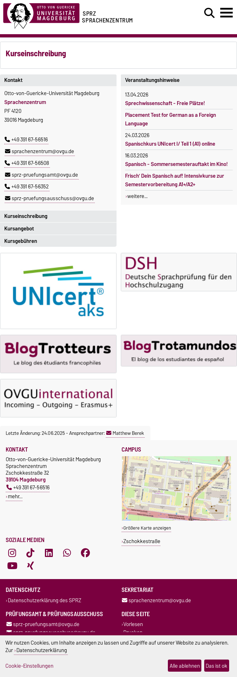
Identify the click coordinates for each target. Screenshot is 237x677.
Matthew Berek (125, 433)
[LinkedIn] (48, 552)
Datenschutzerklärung (41, 650)
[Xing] (30, 565)
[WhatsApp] (67, 552)
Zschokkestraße (141, 541)
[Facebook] (85, 552)
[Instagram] (12, 552)
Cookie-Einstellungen (29, 665)
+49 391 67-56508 (27, 163)
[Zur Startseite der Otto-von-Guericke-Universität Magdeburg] (41, 15)
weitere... (137, 196)
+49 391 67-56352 (27, 186)
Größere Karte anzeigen (147, 528)
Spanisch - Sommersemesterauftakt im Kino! (176, 164)
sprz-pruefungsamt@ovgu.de (41, 175)
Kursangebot (19, 228)
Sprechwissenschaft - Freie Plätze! (165, 103)
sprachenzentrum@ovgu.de (39, 151)
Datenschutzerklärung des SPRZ (44, 600)
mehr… (15, 496)
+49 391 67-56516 (26, 139)
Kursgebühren (20, 241)
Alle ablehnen (185, 665)
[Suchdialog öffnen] (209, 13)
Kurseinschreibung (25, 216)
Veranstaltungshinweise (152, 80)
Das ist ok (216, 665)
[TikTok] (30, 552)
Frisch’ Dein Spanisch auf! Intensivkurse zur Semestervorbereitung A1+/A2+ (174, 180)
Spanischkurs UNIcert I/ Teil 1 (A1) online (170, 144)
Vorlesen (133, 624)
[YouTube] (12, 565)
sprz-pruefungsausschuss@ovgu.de (49, 198)
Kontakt (13, 80)
